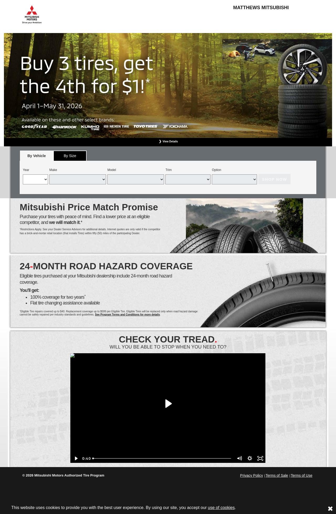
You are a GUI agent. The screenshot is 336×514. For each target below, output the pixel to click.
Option (216, 170)
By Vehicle (36, 157)
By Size (70, 156)
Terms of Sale (277, 475)
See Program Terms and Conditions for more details (127, 314)
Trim (168, 170)
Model (111, 170)
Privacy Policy (251, 475)
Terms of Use (301, 475)
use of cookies (221, 507)
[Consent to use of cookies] (330, 508)
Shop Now (274, 179)
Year (26, 170)
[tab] (36, 156)
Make (53, 170)
